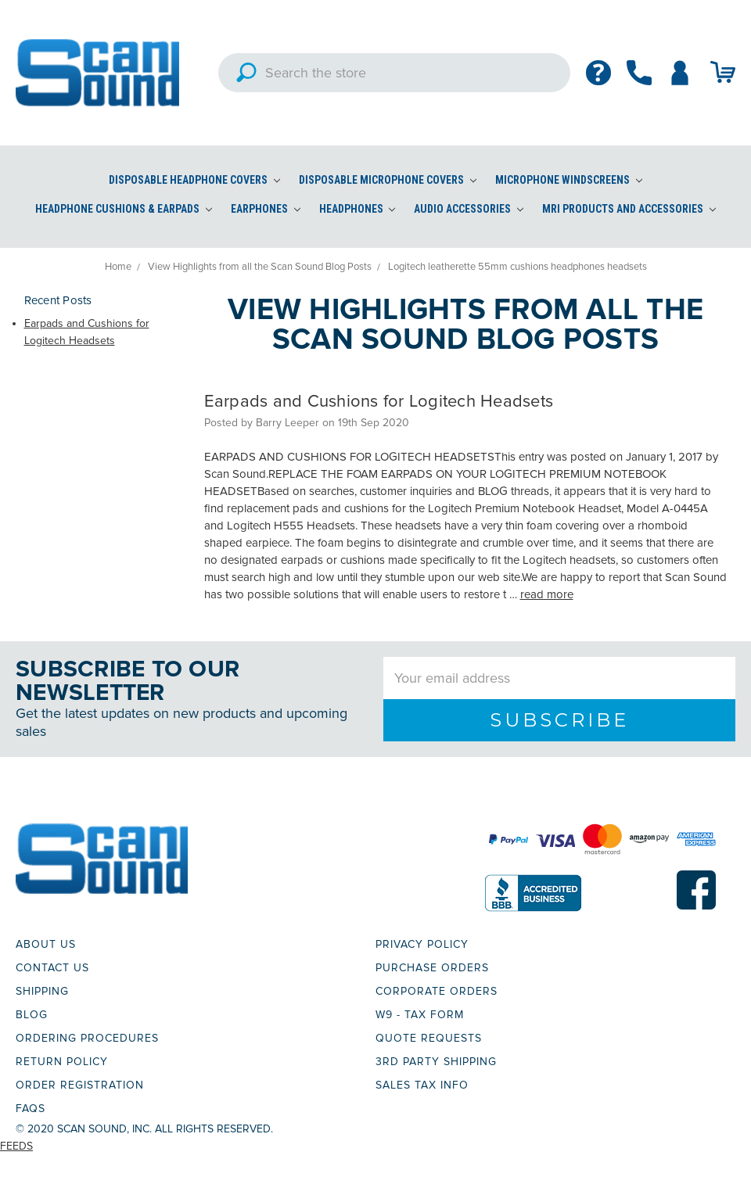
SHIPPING (42, 991)
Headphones (357, 209)
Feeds (16, 1146)
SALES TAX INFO (422, 1085)
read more (546, 594)
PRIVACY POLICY (422, 944)
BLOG (32, 1014)
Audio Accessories (468, 209)
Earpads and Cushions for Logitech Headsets (379, 401)
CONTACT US (52, 967)
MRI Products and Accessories (629, 209)
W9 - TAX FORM (420, 1014)
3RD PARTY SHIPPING (436, 1061)
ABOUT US (46, 944)
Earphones (265, 209)
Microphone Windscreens (568, 180)
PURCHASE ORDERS (432, 967)
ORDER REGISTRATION (80, 1085)
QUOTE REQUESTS (429, 1038)
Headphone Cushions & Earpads (123, 209)
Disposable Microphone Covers (387, 180)
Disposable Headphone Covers (194, 180)
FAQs (30, 1108)
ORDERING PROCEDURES (87, 1038)
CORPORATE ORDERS (437, 991)
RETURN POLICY (62, 1061)
